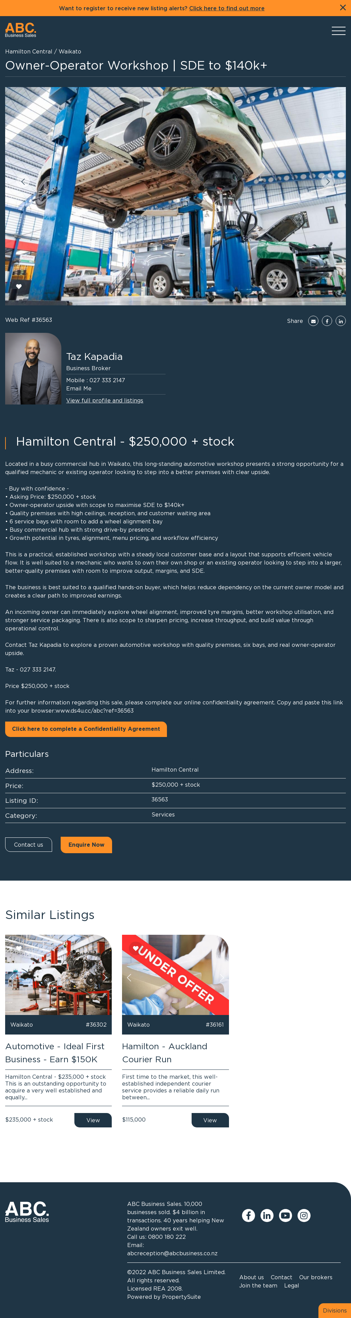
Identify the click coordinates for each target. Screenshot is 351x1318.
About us (251, 1277)
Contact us (28, 845)
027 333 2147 (107, 380)
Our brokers (315, 1277)
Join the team (258, 1285)
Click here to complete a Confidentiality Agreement (86, 729)
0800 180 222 (167, 1237)
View (93, 1120)
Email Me (79, 388)
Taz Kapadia (94, 356)
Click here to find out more (227, 8)
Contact (281, 1277)
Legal (291, 1285)
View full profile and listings (104, 400)
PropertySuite (181, 1297)
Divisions (335, 1310)
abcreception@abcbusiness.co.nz (172, 1253)
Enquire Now (87, 845)
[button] (23, 181)
